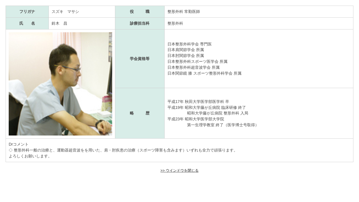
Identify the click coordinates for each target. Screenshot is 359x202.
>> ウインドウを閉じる (179, 170)
